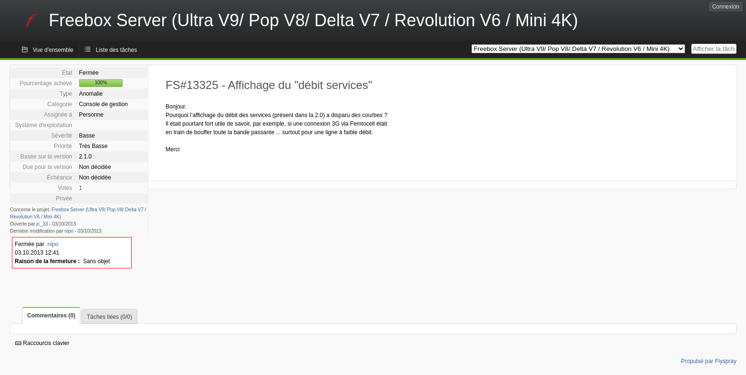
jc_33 (42, 224)
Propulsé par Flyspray (708, 361)
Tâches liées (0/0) (109, 317)
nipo (69, 231)
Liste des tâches (116, 50)
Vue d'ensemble (53, 50)
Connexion (725, 6)
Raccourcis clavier (42, 343)
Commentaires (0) (51, 315)
